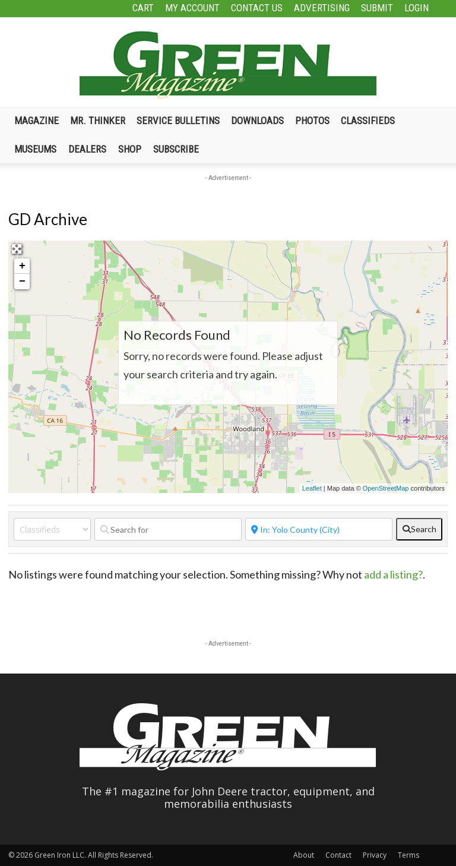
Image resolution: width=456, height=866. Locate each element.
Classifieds (368, 121)
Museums (35, 149)
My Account (192, 8)
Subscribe (176, 149)
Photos (312, 121)
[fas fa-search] (419, 529)
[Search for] (168, 529)
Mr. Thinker (97, 121)
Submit (377, 8)
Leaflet (312, 488)
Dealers (87, 149)
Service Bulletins (178, 121)
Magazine (36, 121)
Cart (143, 8)
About (303, 855)
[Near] (318, 529)
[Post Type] (52, 529)
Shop (129, 149)
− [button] (22, 281)
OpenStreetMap (386, 488)
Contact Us (257, 8)
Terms (408, 855)
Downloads (257, 121)
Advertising (322, 8)
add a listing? (393, 574)
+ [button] (22, 266)
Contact (338, 855)
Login (416, 8)
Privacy (375, 855)
